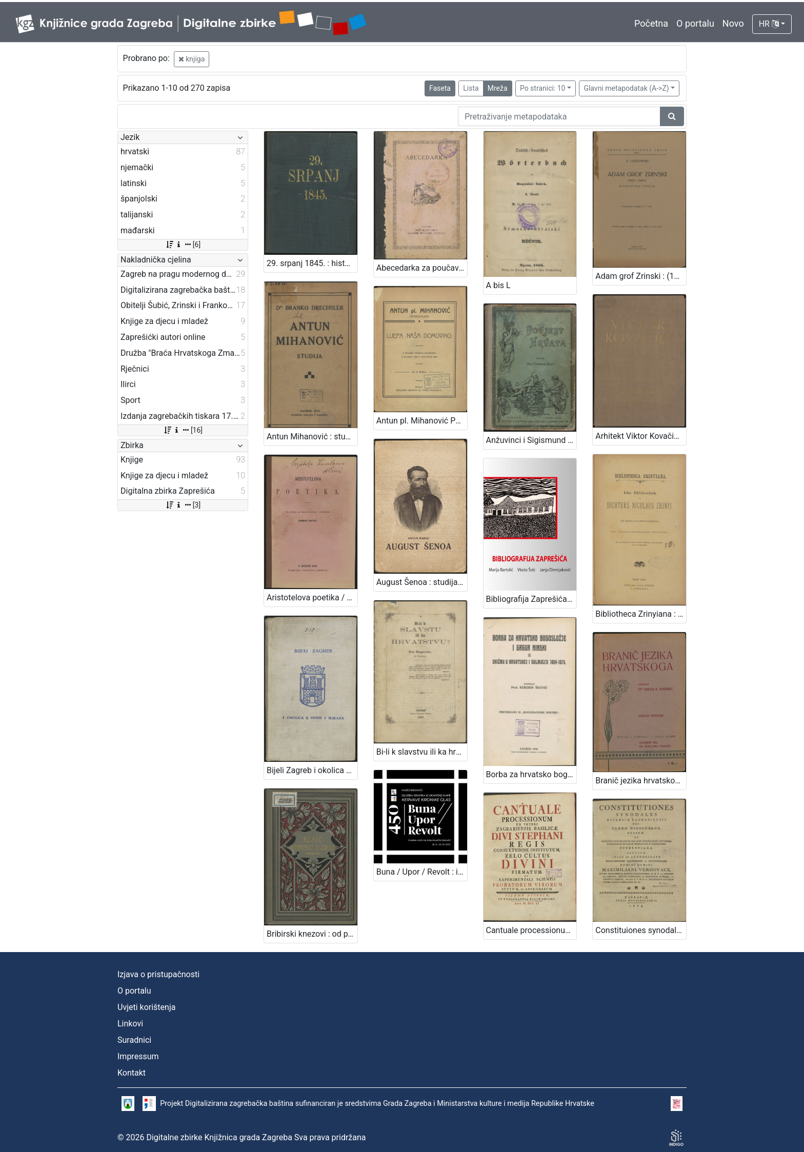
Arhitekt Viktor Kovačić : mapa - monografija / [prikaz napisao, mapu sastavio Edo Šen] (640, 436)
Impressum (138, 1056)
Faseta (440, 88)
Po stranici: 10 (543, 88)
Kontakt (131, 1073)
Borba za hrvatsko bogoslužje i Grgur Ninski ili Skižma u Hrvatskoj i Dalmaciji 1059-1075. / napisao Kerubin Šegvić (531, 774)
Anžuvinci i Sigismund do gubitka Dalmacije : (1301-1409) (531, 440)
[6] (182, 244)
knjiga (191, 59)
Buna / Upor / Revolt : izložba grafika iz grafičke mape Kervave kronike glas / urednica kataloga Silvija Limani (421, 872)
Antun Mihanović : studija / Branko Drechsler (312, 436)
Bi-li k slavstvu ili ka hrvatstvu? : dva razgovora (421, 752)
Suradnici (134, 1040)
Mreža (498, 88)
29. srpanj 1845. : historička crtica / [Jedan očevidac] (312, 263)
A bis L (498, 285)
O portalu (695, 23)
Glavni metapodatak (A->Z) (626, 88)
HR (769, 24)
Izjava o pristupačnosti (158, 974)
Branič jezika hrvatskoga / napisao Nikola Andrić (640, 780)
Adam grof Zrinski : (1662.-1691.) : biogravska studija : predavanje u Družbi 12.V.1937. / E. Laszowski (640, 276)
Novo (733, 23)
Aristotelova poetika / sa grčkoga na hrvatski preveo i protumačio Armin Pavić (312, 597)
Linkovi (130, 1023)
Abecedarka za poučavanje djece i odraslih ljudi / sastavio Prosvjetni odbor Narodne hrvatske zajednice (421, 268)
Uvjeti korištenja (146, 1007)
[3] (182, 505)
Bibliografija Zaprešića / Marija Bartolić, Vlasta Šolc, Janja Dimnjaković (531, 599)
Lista (470, 88)
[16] (183, 430)
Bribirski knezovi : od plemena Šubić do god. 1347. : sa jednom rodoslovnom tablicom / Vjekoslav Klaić (312, 934)
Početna (651, 23)
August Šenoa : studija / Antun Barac (421, 582)
